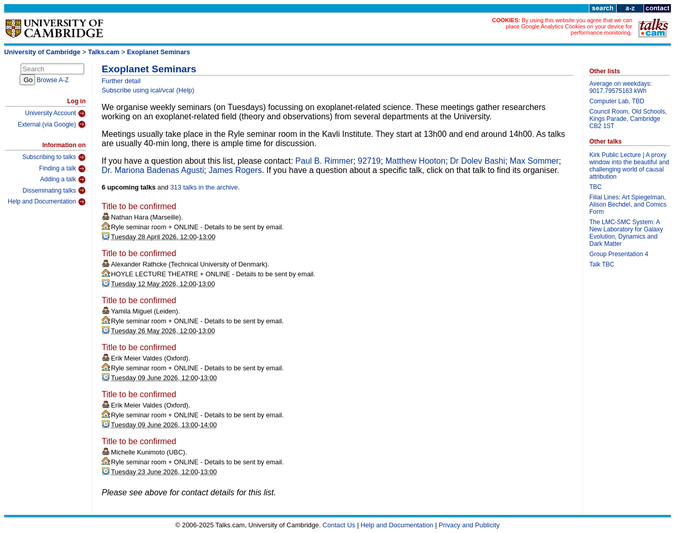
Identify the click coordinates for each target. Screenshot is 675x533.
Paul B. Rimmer (324, 160)
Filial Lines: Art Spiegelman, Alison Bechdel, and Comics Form (627, 204)
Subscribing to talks (54, 157)
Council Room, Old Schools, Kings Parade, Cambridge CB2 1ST (628, 119)
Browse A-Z (53, 80)
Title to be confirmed (139, 206)
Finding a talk (62, 169)
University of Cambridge (42, 52)
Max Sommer (534, 160)
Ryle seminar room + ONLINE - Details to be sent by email (196, 227)
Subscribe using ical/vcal (138, 90)
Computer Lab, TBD (617, 101)
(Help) (185, 90)
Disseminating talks (54, 190)
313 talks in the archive (204, 187)
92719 (369, 160)
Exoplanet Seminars (158, 52)
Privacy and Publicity (469, 525)
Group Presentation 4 (618, 254)
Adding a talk (63, 180)
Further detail (121, 81)
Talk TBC (601, 264)
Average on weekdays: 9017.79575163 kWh (620, 87)
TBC (595, 187)
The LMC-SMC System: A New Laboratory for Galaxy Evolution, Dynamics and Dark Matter (626, 232)
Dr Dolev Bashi (477, 160)
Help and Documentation (47, 202)
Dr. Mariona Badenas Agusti (153, 170)
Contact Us (339, 525)
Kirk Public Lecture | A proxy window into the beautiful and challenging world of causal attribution (629, 165)
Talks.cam (104, 52)
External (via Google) (52, 124)
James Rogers (235, 170)
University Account (55, 113)
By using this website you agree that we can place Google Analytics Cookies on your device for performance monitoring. (569, 26)
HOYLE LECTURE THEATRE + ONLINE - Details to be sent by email (212, 274)
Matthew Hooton (415, 160)
